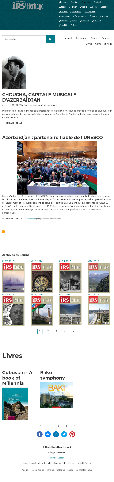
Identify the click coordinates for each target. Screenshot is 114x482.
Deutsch (97, 2)
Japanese (76, 11)
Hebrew (64, 20)
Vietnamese (80, 16)
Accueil (68, 38)
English (63, 2)
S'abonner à (3, 231)
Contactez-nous (103, 43)
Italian (63, 7)
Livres (89, 43)
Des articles (81, 38)
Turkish (74, 7)
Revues (94, 38)
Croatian (97, 20)
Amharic (93, 16)
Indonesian (65, 16)
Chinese (64, 11)
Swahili (63, 25)
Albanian (85, 20)
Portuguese (90, 11)
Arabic (84, 7)
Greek (74, 20)
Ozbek (74, 25)
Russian (74, 2)
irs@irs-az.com (57, 457)
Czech (94, 7)
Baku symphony (52, 375)
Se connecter (30, 219)
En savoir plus (14, 123)
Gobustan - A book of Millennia (17, 378)
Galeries (106, 38)
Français (86, 2)
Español (104, 7)
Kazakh (104, 16)
